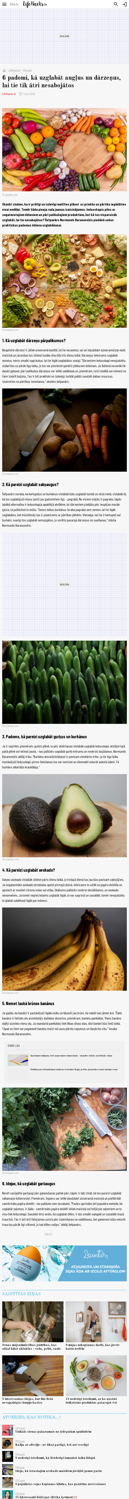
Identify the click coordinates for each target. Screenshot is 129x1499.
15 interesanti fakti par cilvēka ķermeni (44, 1497)
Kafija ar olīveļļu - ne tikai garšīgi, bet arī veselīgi (52, 1444)
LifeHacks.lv (9, 94)
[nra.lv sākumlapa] (14, 4)
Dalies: (49, 1234)
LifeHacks (15, 70)
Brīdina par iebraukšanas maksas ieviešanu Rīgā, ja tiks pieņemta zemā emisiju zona (73, 1069)
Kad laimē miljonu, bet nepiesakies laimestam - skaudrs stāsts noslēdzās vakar (71, 1056)
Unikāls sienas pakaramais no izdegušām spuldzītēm (53, 1431)
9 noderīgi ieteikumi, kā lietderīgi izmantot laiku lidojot (55, 1457)
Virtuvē (27, 70)
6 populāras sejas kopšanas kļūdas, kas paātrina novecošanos (60, 1484)
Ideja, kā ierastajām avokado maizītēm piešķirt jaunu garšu (58, 1471)
